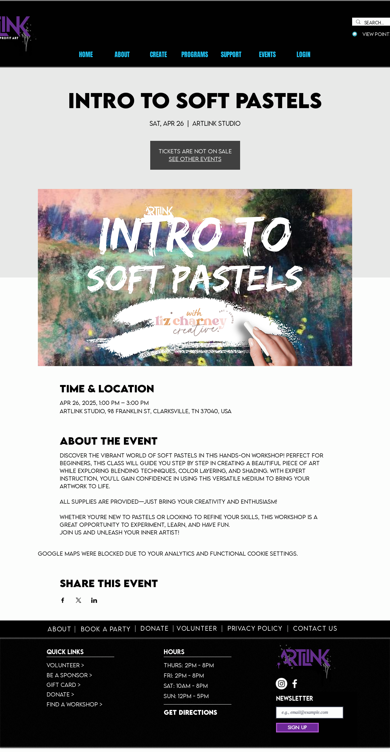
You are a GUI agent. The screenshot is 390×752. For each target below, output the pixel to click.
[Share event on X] (78, 600)
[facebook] (294, 683)
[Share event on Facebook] (63, 600)
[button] (267, 54)
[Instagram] (281, 683)
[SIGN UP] (297, 727)
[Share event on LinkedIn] (94, 600)
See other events (195, 159)
